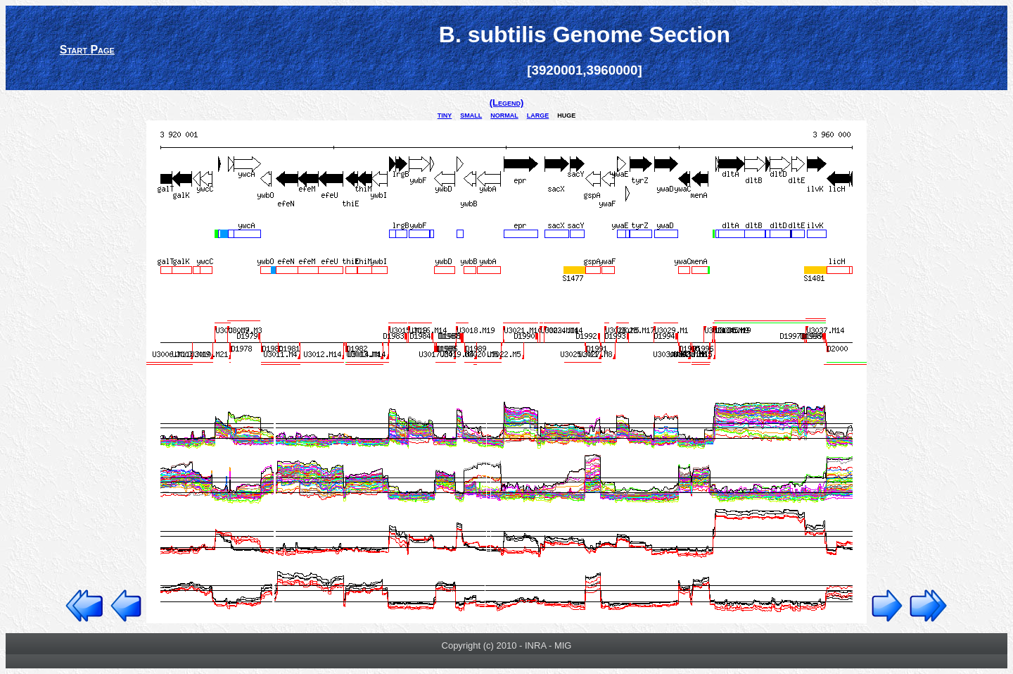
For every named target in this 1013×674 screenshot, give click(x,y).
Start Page (87, 50)
